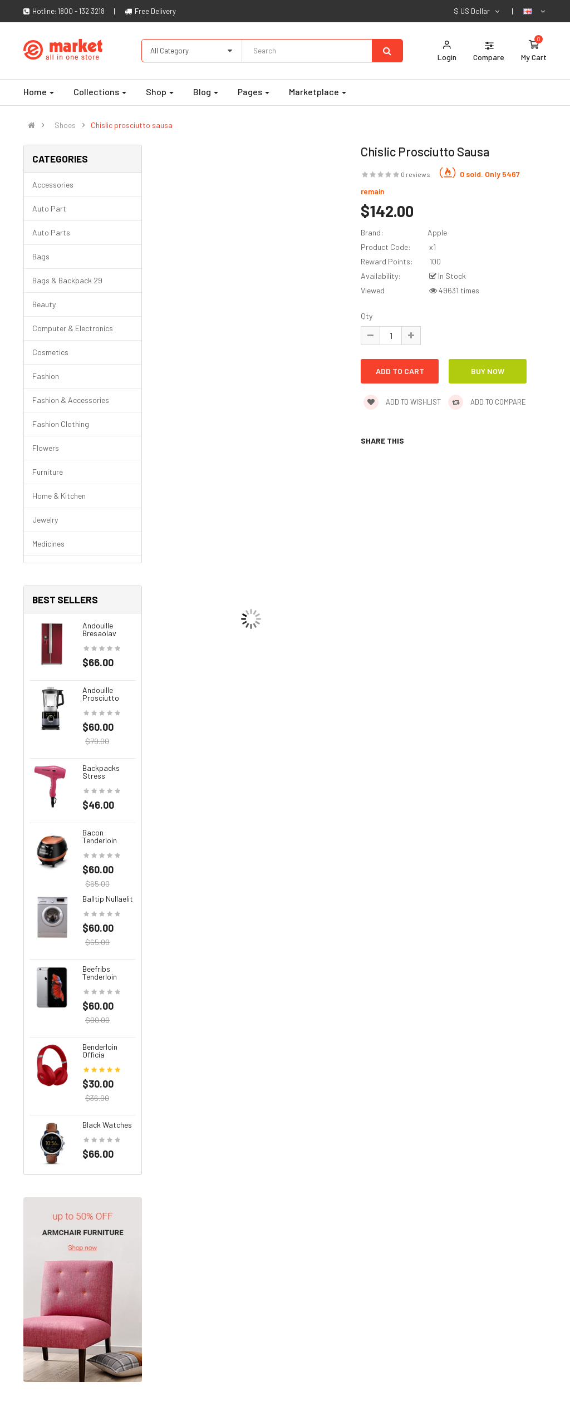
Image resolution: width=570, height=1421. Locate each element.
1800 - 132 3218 (81, 11)
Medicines (48, 543)
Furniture (47, 471)
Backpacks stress (101, 771)
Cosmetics (50, 352)
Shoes (65, 125)
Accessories (52, 184)
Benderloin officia (99, 1050)
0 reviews (415, 174)
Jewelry (45, 519)
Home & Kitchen (59, 495)
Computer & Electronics (72, 328)
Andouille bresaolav (99, 629)
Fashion (45, 376)
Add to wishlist (402, 401)
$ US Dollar (477, 11)
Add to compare (487, 401)
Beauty (44, 304)
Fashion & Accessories (70, 400)
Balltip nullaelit (107, 898)
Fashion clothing (60, 424)
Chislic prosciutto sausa (132, 125)
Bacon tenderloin (99, 836)
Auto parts (51, 232)
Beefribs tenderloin (99, 972)
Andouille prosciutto (100, 693)
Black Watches (107, 1124)
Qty (366, 316)
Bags (41, 256)
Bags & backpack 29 (67, 280)
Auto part (49, 208)
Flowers (45, 448)
